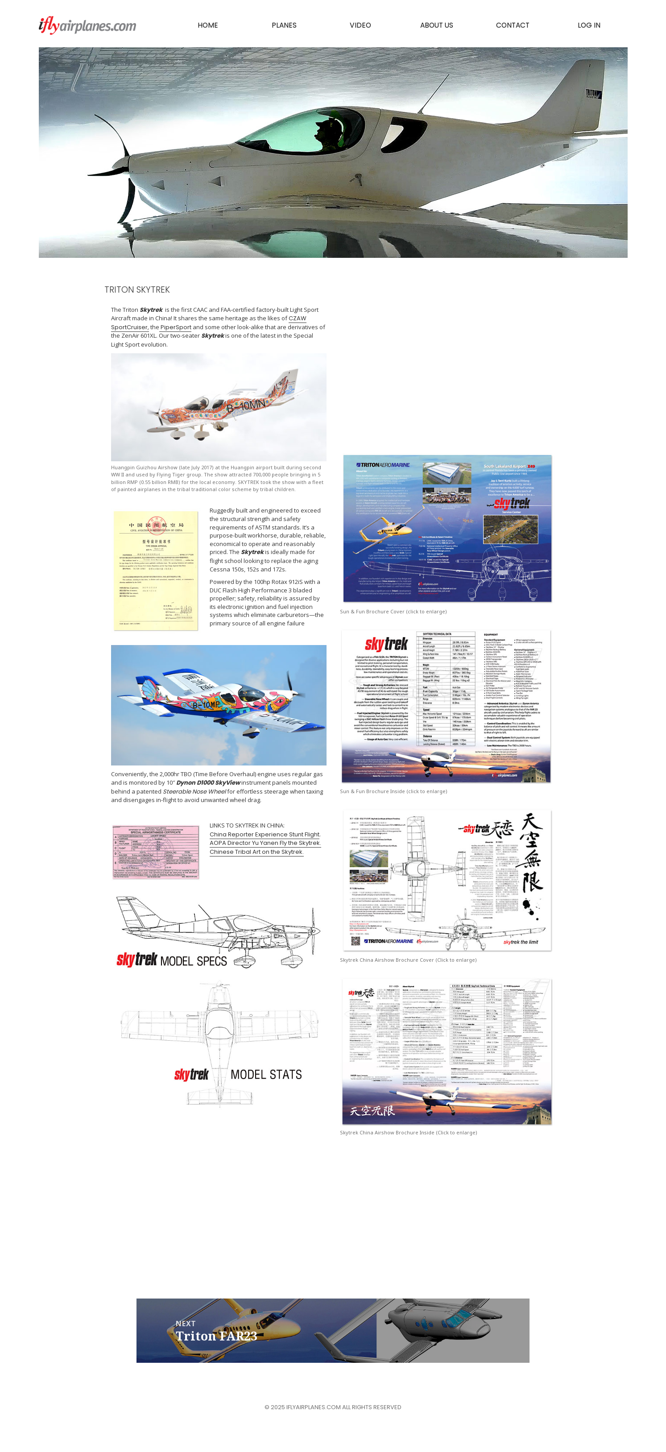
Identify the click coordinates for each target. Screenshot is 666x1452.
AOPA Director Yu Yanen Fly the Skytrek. (265, 843)
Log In (589, 26)
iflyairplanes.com (88, 26)
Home (208, 26)
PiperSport (175, 327)
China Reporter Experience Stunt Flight (264, 834)
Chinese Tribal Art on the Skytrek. (257, 852)
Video (361, 26)
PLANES (284, 26)
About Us (437, 26)
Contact (513, 26)
